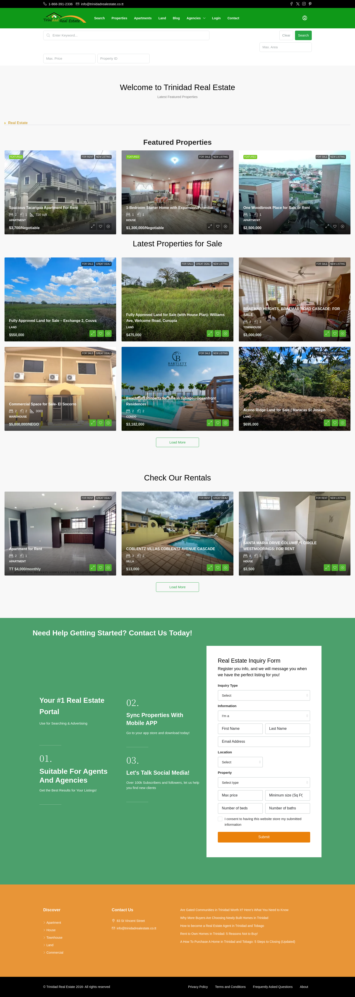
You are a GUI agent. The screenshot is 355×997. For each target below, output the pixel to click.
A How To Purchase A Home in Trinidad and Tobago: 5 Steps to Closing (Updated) (237, 941)
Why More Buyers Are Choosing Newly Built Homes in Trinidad (224, 918)
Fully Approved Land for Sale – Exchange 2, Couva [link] (52, 321)
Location (225, 752)
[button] (177, 123)
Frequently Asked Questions (273, 987)
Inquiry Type (228, 685)
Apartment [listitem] (52, 922)
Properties (119, 18)
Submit (264, 837)
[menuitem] (304, 18)
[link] (60, 192)
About (304, 987)
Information (227, 706)
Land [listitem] (48, 945)
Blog (176, 18)
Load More (177, 442)
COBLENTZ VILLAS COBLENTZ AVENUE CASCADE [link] (170, 549)
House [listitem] (49, 930)
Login (216, 18)
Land (162, 18)
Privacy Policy (198, 987)
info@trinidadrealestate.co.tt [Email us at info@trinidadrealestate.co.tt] (136, 928)
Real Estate (18, 123)
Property (225, 772)
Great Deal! (103, 264)
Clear (286, 35)
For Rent (87, 157)
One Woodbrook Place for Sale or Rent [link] (276, 208)
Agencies (194, 18)
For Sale (204, 157)
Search (99, 18)
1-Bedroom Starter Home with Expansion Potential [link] (169, 208)
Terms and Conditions (230, 987)
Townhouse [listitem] (52, 937)
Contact (233, 18)
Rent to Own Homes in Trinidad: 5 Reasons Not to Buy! (219, 934)
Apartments (143, 18)
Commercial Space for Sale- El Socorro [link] (42, 404)
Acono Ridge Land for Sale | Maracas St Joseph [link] (284, 410)
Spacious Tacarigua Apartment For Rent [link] (43, 208)
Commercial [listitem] (53, 952)
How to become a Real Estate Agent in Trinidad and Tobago (222, 926)
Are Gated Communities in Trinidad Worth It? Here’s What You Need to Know (234, 910)
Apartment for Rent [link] (25, 549)
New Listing (103, 157)
